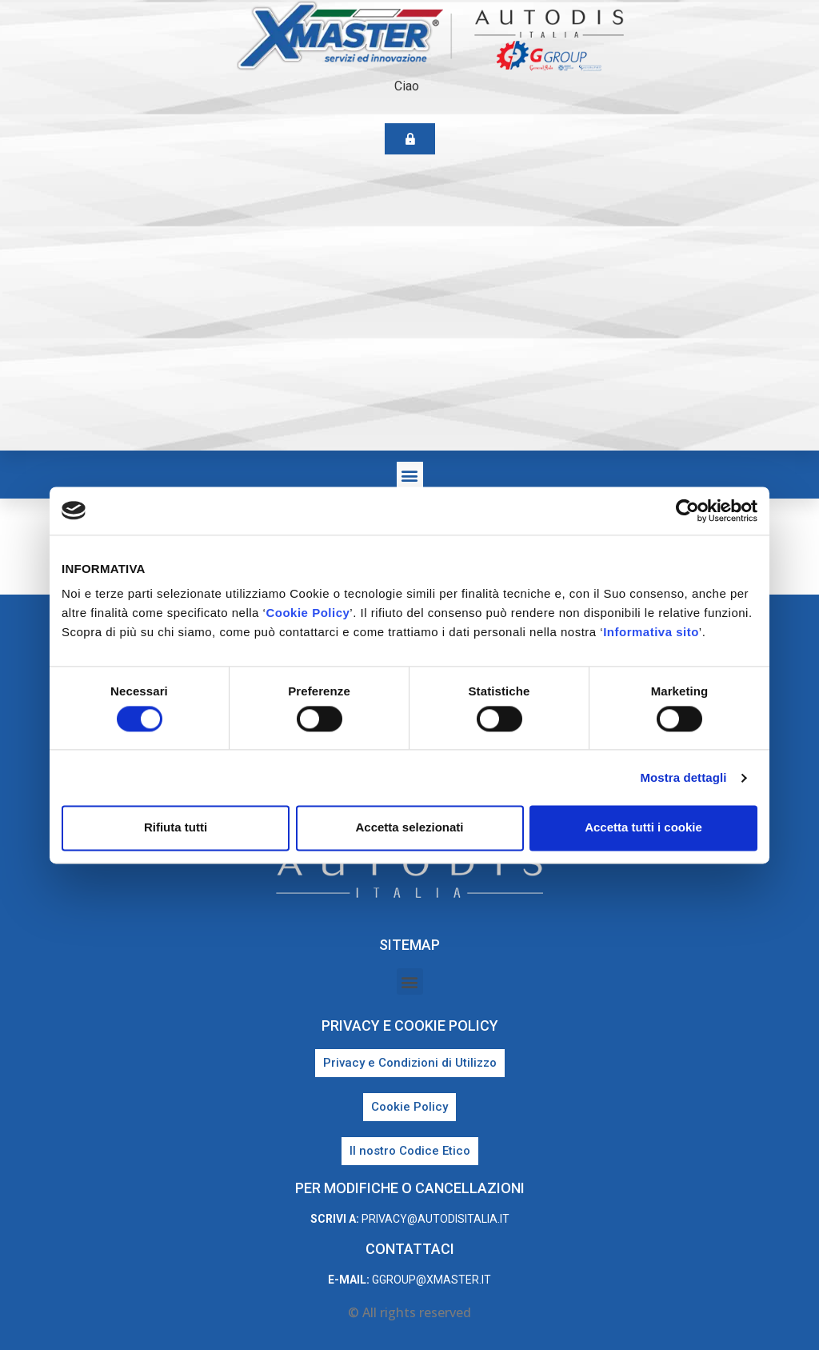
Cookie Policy (308, 612)
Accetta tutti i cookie (643, 828)
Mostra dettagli (683, 777)
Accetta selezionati (409, 828)
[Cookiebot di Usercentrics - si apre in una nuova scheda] (687, 511)
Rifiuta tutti (175, 828)
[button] (410, 475)
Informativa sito (651, 632)
